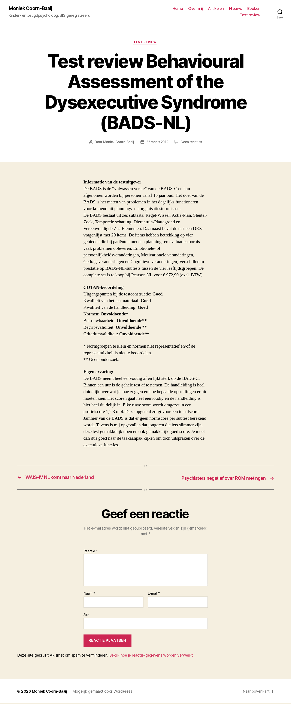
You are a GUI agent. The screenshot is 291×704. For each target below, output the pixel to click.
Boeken (253, 8)
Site (86, 615)
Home (178, 8)
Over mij (195, 8)
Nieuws (235, 8)
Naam (89, 594)
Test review (250, 15)
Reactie (91, 552)
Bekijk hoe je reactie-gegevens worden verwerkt (151, 656)
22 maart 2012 (157, 143)
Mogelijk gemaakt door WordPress (103, 692)
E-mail (154, 594)
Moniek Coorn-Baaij (32, 8)
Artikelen (216, 8)
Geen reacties (192, 143)
